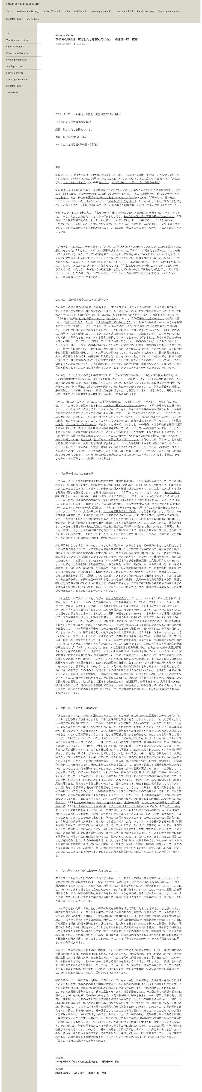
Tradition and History (28, 11)
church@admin (82, 44)
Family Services (145, 11)
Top (8, 11)
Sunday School (125, 11)
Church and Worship (76, 11)
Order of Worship (52, 11)
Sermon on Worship (64, 35)
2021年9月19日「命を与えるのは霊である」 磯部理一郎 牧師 (118, 1059)
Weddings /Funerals (168, 11)
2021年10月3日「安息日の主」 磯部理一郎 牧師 (118, 1070)
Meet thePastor (14, 18)
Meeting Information (101, 11)
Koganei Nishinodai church (23, 3)
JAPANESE (33, 18)
